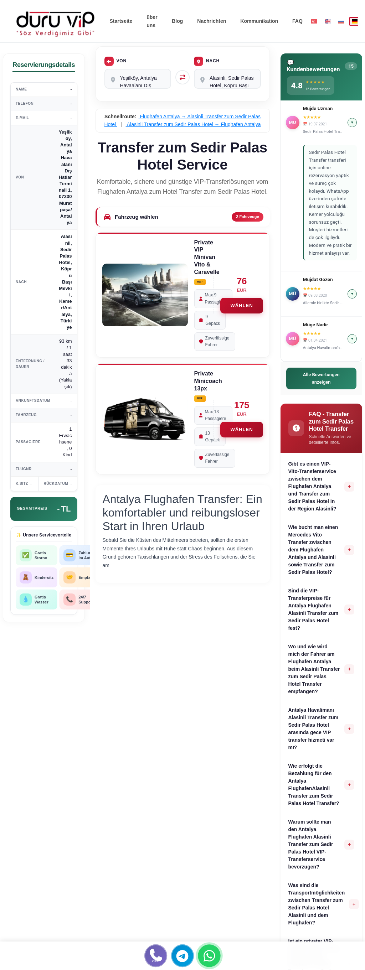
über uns (151, 21)
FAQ (297, 21)
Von (115, 61)
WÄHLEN (241, 305)
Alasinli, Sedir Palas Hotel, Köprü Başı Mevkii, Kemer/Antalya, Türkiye (227, 79)
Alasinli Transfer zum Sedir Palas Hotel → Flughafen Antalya (193, 124)
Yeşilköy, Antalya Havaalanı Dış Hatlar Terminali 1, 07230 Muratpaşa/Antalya (137, 79)
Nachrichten (211, 21)
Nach (207, 61)
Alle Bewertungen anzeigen (321, 378)
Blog (177, 21)
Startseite (120, 21)
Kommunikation (259, 21)
